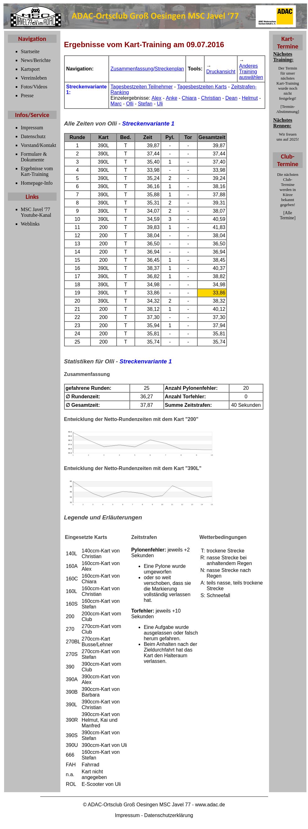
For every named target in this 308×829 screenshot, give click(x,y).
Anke (171, 98)
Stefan (145, 103)
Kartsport (30, 69)
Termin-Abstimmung (287, 109)
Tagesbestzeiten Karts (202, 86)
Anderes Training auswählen (251, 71)
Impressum (32, 127)
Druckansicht (220, 71)
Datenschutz (33, 136)
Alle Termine (287, 215)
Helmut (250, 98)
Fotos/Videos (34, 86)
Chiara (189, 98)
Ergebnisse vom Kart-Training (37, 171)
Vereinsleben (34, 78)
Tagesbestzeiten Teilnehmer (142, 86)
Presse (27, 95)
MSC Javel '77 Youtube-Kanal (36, 212)
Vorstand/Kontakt (38, 145)
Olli (129, 103)
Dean (231, 98)
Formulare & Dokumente (34, 156)
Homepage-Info (36, 183)
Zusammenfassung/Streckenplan (147, 68)
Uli (160, 103)
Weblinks (30, 224)
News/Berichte (36, 60)
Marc (116, 103)
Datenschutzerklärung (168, 815)
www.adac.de (210, 804)
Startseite (30, 51)
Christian (211, 98)
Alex (156, 98)
